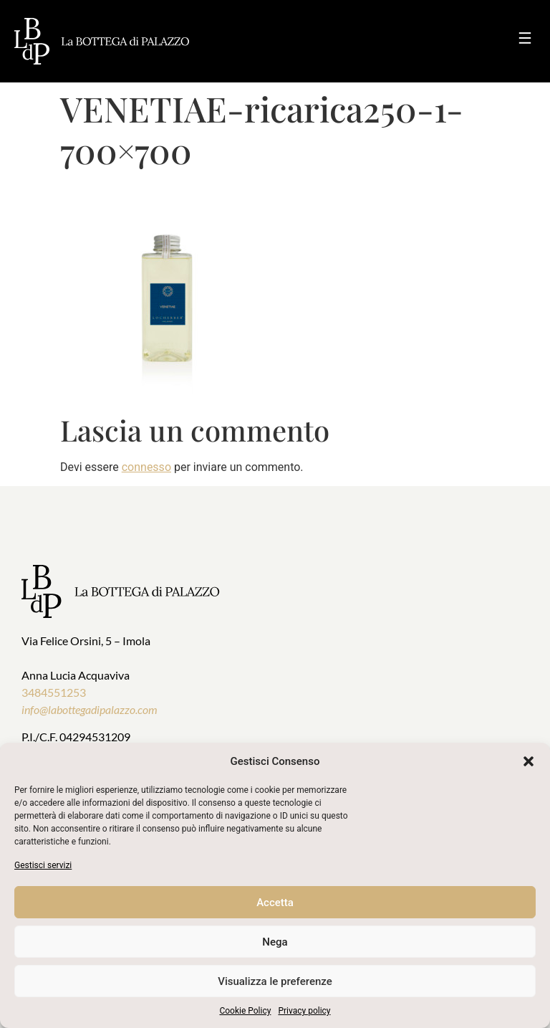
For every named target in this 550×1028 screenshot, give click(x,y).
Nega (274, 942)
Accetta (275, 902)
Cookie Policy (245, 1011)
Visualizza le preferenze (275, 981)
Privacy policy (304, 1011)
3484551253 (53, 692)
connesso (146, 467)
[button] (528, 761)
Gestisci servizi (43, 865)
